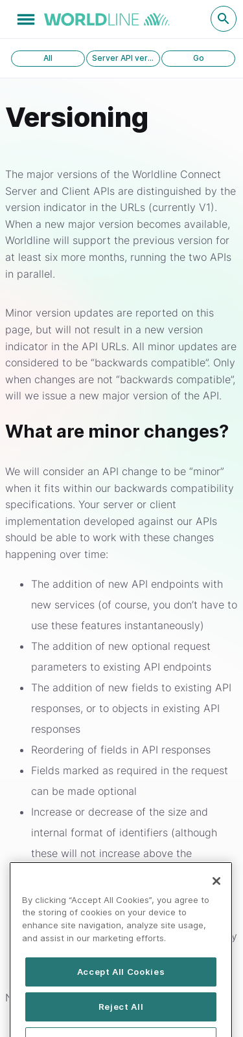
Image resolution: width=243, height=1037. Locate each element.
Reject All (121, 1016)
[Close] (216, 890)
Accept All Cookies (121, 981)
